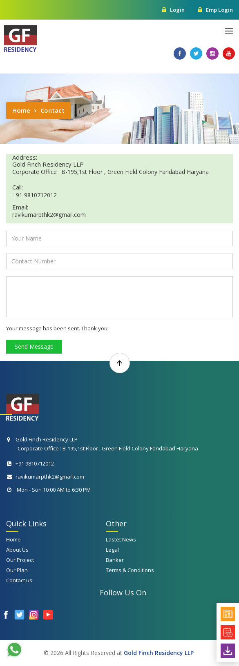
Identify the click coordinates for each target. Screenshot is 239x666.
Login (173, 9)
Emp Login (215, 9)
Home (21, 110)
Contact (52, 110)
